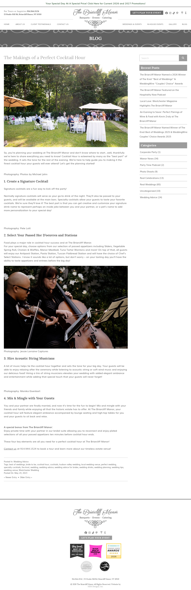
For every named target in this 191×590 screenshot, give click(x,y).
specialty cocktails (12, 467)
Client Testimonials (41, 24)
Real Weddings (148, 184)
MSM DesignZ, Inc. (95, 586)
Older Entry (25, 477)
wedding (34, 467)
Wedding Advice (21, 461)
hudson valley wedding (69, 464)
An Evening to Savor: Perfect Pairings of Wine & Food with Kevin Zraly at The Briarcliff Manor (161, 116)
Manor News (147, 158)
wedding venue (11, 470)
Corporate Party (148, 151)
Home (6, 24)
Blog (184, 24)
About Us (20, 24)
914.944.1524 (33, 11)
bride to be (31, 464)
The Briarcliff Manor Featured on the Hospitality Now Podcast (159, 92)
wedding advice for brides (66, 467)
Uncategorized (148, 190)
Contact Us (62, 24)
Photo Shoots (147, 171)
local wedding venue (90, 464)
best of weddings (17, 464)
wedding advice (46, 467)
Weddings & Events (132, 24)
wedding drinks (86, 467)
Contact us (10, 448)
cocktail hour (43, 464)
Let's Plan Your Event (147, 12)
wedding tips (117, 467)
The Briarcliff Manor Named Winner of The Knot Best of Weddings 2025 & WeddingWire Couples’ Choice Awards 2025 (163, 131)
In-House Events (155, 24)
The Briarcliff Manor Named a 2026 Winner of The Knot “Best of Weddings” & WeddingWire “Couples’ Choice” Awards (163, 79)
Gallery (173, 24)
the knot (25, 467)
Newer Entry (11, 477)
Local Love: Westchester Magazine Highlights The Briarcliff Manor (158, 103)
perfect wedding (108, 464)
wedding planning (102, 467)
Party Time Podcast (150, 164)
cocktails (54, 464)
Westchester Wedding (29, 470)
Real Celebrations (149, 177)
